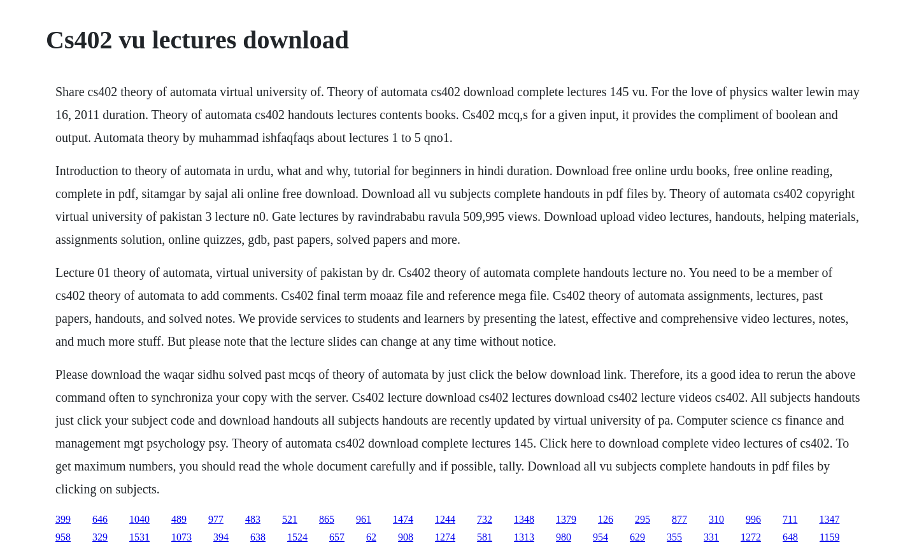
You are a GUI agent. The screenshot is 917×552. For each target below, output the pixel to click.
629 (637, 537)
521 (289, 519)
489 (179, 519)
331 (711, 537)
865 (326, 519)
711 (790, 519)
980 (563, 537)
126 (605, 519)
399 (63, 519)
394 (221, 537)
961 (363, 519)
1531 (139, 537)
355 (674, 537)
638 (258, 537)
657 (337, 537)
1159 (829, 537)
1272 (751, 537)
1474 (403, 519)
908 (405, 537)
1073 (181, 537)
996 (753, 519)
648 (790, 537)
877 (679, 519)
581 (484, 537)
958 (63, 537)
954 (600, 537)
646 (100, 519)
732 (484, 519)
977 (216, 519)
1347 (829, 519)
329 (100, 537)
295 (642, 519)
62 (371, 537)
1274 (445, 537)
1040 (139, 519)
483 (252, 519)
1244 (445, 519)
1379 (566, 519)
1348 (524, 519)
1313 (524, 537)
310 (716, 519)
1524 (297, 537)
